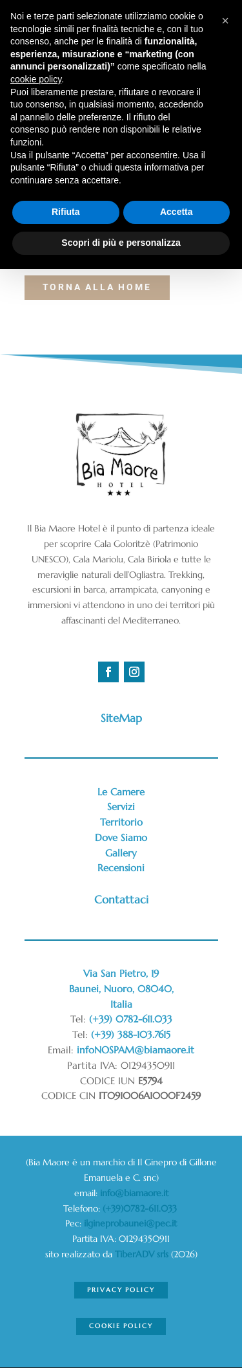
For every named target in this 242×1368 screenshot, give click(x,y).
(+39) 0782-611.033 (130, 1019)
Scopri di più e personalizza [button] (120, 242)
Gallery (121, 853)
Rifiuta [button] (66, 212)
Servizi (121, 806)
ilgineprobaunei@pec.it (130, 1223)
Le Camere (121, 792)
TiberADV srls (141, 1254)
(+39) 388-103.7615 (130, 1034)
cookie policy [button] (35, 79)
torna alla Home (97, 287)
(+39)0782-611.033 (141, 1208)
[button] (225, 20)
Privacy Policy (121, 1290)
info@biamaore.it (134, 1193)
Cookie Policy (121, 1326)
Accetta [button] (176, 212)
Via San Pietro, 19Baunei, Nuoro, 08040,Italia (121, 988)
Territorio (121, 822)
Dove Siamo (121, 837)
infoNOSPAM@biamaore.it (135, 1050)
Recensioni (121, 868)
